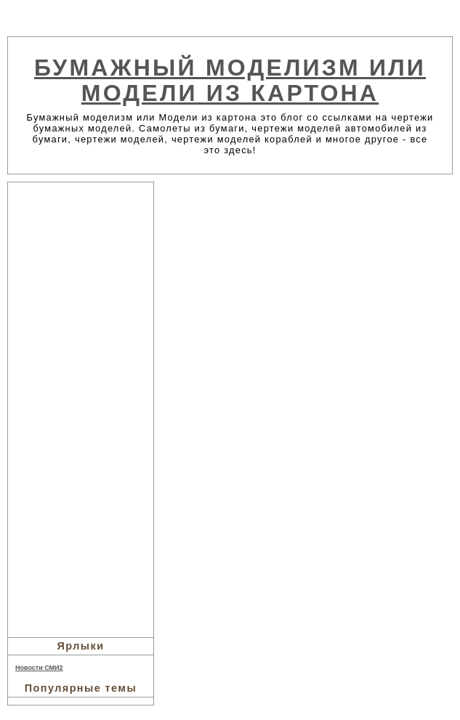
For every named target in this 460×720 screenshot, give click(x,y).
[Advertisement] (81, 408)
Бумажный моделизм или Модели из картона (230, 80)
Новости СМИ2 (39, 667)
